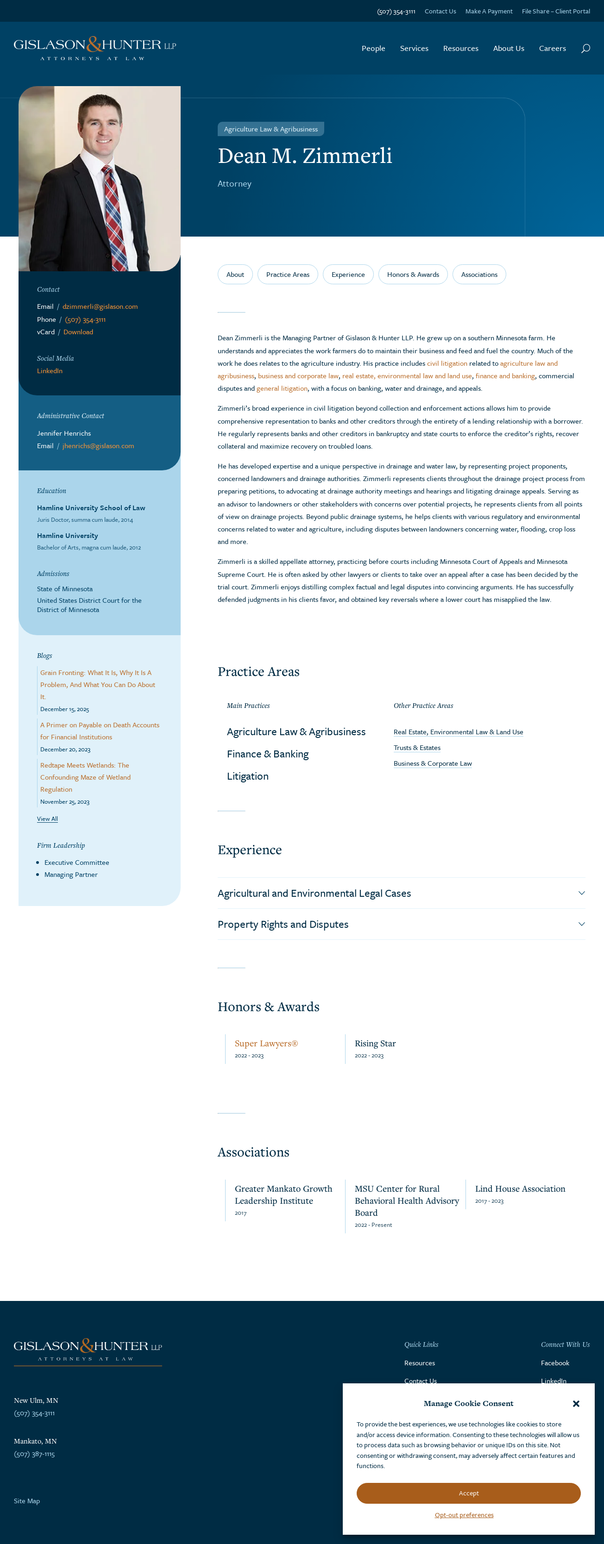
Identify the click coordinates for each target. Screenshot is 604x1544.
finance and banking (505, 375)
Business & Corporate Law (433, 763)
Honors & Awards (413, 274)
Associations (479, 274)
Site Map (27, 1500)
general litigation (282, 388)
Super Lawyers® (266, 1043)
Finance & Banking (267, 753)
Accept (469, 1493)
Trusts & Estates (417, 747)
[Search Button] (585, 48)
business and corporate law (298, 375)
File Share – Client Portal (556, 11)
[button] (576, 1403)
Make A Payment (489, 11)
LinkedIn (50, 370)
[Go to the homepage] (95, 48)
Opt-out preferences (464, 1514)
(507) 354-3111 (396, 11)
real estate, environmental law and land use (407, 375)
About (235, 274)
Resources (460, 48)
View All (47, 818)
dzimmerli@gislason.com (100, 306)
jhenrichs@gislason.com (98, 445)
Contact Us (440, 11)
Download (78, 331)
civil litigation (447, 363)
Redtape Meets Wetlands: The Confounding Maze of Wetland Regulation (85, 777)
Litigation (248, 775)
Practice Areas (287, 274)
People (373, 48)
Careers (552, 48)
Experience (348, 274)
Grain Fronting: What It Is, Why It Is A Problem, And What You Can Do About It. (97, 684)
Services (414, 48)
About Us (508, 48)
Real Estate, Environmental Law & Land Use (458, 731)
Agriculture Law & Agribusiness (296, 731)
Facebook (555, 1362)
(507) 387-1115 (34, 1453)
